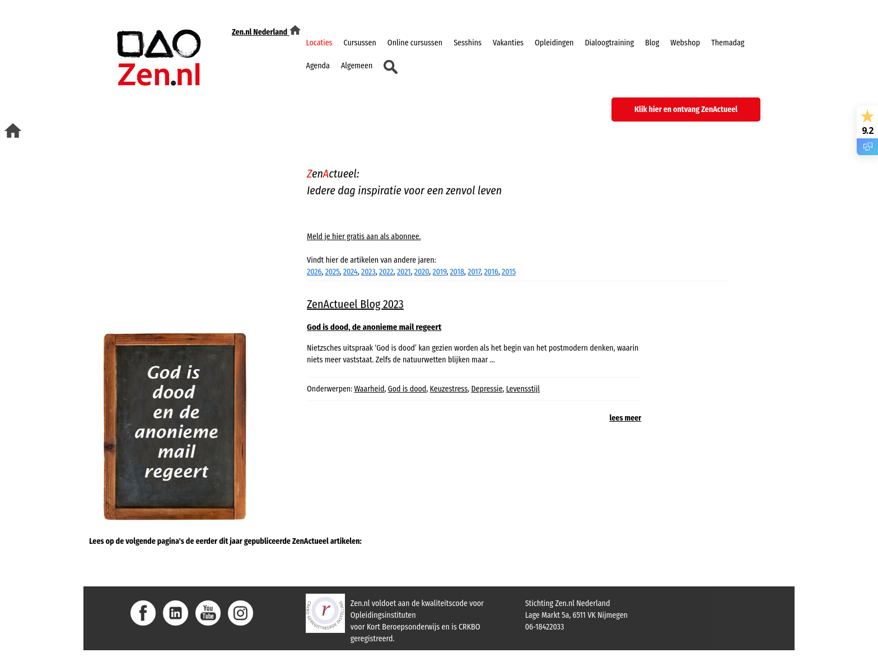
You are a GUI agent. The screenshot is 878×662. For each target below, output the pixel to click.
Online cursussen (414, 43)
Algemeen (356, 66)
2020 (421, 272)
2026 (314, 272)
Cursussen (360, 43)
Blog (652, 43)
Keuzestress (449, 389)
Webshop (685, 43)
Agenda (318, 66)
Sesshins (468, 43)
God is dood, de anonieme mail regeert (374, 327)
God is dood (407, 389)
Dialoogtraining (609, 43)
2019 (440, 272)
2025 (332, 272)
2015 (509, 272)
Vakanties (508, 43)
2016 (491, 272)
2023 (368, 272)
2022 (386, 272)
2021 (404, 272)
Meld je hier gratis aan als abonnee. (364, 236)
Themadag (727, 43)
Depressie (486, 389)
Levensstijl (523, 389)
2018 (457, 272)
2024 (350, 272)
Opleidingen (554, 43)
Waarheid (369, 389)
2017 (474, 272)
